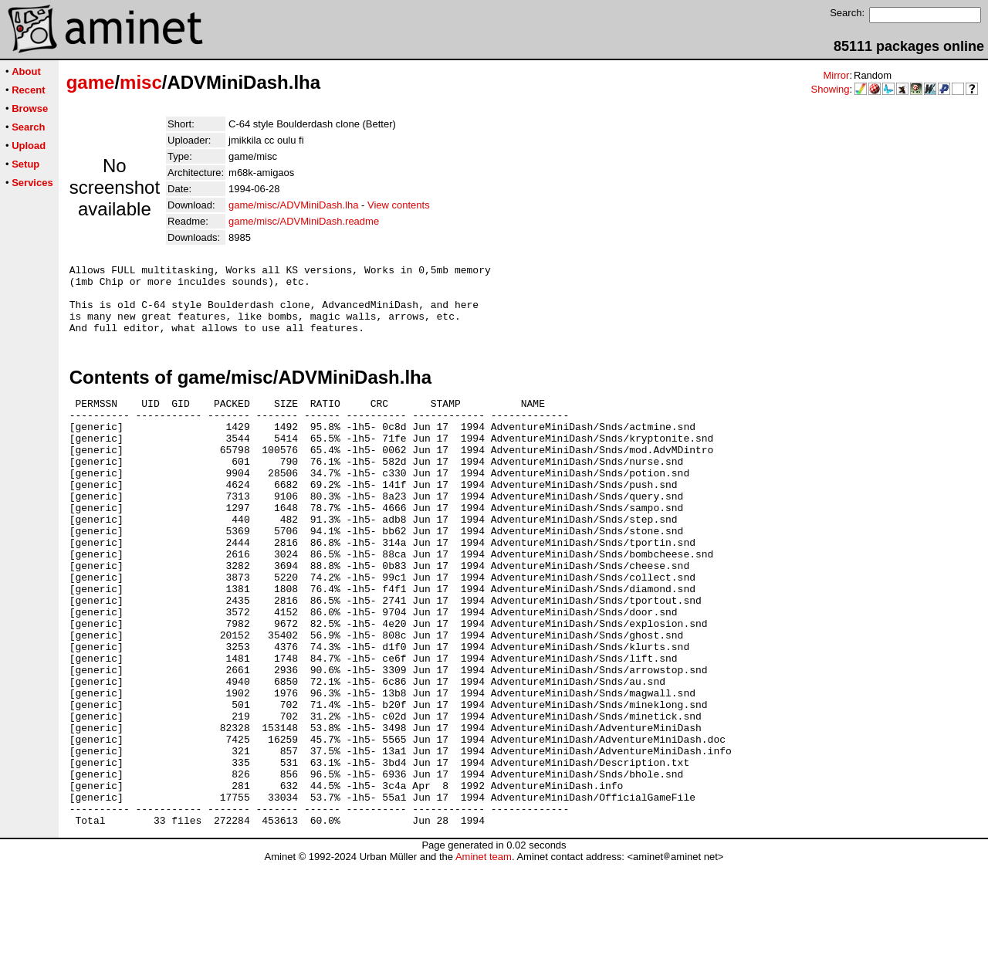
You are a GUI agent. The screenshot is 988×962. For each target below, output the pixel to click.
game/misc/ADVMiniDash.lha (293, 205)
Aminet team (483, 956)
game (90, 82)
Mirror (836, 75)
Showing (830, 89)
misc (141, 82)
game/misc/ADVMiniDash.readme (303, 221)
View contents (398, 205)
